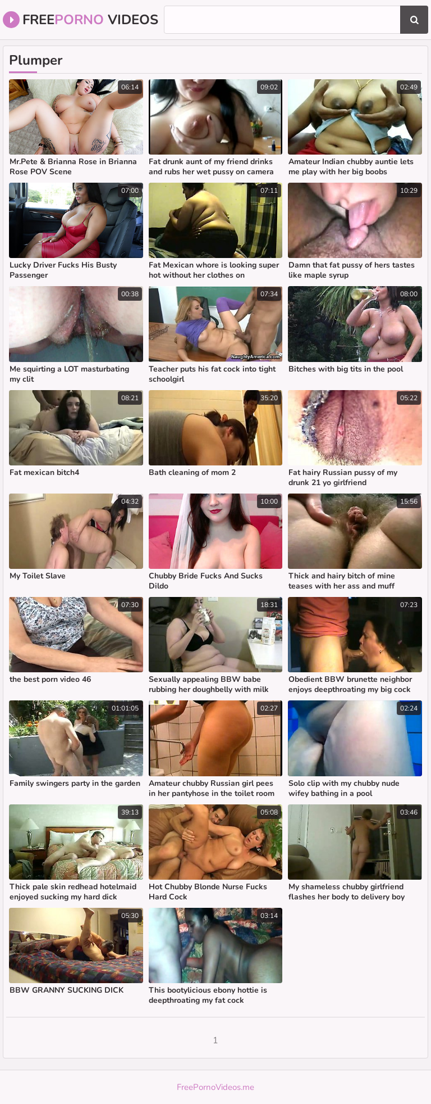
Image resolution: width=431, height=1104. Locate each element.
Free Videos (80, 19)
